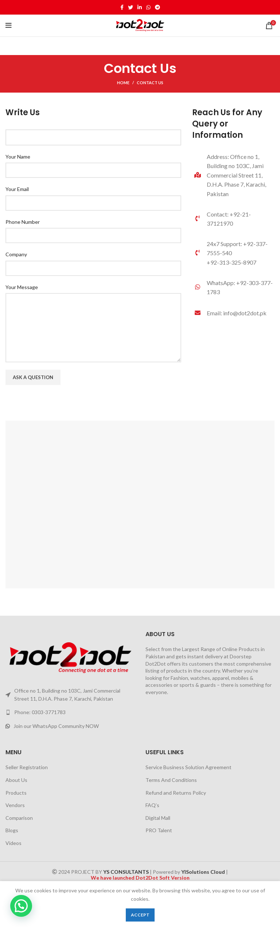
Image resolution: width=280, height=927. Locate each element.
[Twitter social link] (130, 7)
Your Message (21, 287)
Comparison (19, 818)
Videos (13, 843)
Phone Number (22, 222)
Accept (140, 915)
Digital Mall (157, 818)
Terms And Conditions (171, 780)
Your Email (17, 189)
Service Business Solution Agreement (188, 767)
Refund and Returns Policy (175, 793)
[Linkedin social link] (139, 7)
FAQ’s (152, 805)
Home (123, 82)
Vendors (15, 805)
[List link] (233, 287)
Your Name (17, 156)
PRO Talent (158, 830)
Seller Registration (26, 767)
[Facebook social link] (122, 7)
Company (16, 254)
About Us (16, 780)
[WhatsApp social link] (148, 7)
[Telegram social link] (157, 7)
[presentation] (60, 406)
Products (16, 793)
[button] (21, 906)
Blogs (11, 830)
